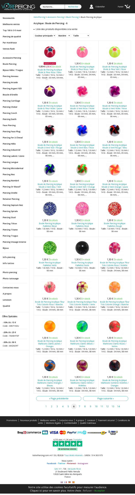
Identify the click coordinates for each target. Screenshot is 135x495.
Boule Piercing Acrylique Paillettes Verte (50, 264)
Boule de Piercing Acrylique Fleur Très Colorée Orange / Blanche (114, 303)
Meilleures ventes (11, 24)
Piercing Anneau (10, 76)
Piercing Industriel (11, 150)
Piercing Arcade (10, 82)
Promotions (11, 420)
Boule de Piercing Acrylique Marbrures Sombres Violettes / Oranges (114, 383)
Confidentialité (70, 423)
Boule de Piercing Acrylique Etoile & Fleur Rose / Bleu (50, 71)
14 (118, 406)
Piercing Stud (9, 217)
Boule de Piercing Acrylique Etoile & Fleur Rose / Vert (82, 68)
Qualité (6, 306)
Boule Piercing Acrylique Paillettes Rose (82, 224)
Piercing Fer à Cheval (13, 137)
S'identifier (100, 6)
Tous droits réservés (73, 455)
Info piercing (9, 257)
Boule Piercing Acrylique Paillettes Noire (82, 264)
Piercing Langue (10, 162)
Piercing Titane (10, 229)
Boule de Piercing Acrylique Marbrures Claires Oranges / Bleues (49, 383)
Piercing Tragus (10, 235)
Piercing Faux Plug (11, 131)
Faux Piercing (9, 125)
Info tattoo (8, 263)
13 (113, 406)
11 (101, 406)
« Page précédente (58, 398)
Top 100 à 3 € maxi (12, 30)
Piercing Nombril (11, 180)
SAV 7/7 (57, 469)
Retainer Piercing (11, 199)
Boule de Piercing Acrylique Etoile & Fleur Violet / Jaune (50, 107)
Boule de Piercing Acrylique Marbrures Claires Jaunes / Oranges (50, 344)
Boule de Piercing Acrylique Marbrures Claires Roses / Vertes (114, 344)
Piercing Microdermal (13, 168)
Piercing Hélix (9, 143)
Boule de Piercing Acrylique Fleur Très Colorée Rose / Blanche (49, 303)
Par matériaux (10, 42)
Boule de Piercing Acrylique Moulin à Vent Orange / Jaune (114, 185)
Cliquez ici (36, 490)
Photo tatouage (11, 278)
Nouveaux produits (28, 420)
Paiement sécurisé (106, 420)
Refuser (87, 490)
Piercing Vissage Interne (14, 242)
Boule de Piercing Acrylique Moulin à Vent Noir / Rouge (50, 146)
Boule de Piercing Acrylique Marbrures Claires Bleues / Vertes (82, 344)
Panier (120, 6)
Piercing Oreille (10, 193)
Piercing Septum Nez (13, 205)
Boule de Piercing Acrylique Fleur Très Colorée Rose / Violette (114, 264)
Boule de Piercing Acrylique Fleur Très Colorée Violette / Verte (82, 303)
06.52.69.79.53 (74, 469)
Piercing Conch (10, 113)
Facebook (51, 463)
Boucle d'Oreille (10, 94)
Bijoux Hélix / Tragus (13, 70)
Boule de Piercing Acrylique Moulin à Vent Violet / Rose (114, 107)
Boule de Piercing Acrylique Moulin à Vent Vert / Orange (82, 185)
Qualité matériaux (88, 423)
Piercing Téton (10, 223)
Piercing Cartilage (11, 100)
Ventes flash (9, 48)
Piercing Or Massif (11, 186)
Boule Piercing (9, 64)
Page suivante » (105, 398)
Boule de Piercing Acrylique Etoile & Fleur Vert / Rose (114, 68)
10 (96, 406)
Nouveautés (8, 18)
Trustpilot (77, 439)
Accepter (99, 490)
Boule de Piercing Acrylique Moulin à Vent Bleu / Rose (82, 146)
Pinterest (71, 463)
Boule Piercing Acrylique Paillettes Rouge (114, 224)
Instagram (83, 463)
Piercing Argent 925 (12, 88)
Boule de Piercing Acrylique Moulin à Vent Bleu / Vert (50, 185)
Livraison (7, 299)
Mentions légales (53, 423)
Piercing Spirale (10, 211)
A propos (7, 293)
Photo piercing (10, 272)
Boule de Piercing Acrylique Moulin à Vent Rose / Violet (82, 107)
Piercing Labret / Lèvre (13, 156)
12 (107, 406)
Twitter (61, 463)
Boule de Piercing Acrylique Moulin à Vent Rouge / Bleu (114, 146)
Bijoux (6, 248)
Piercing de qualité (12, 36)
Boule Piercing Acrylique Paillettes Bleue (50, 224)
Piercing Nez (9, 174)
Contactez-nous (11, 287)
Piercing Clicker (10, 107)
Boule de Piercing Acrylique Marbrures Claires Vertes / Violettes (82, 383)
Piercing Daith (9, 119)
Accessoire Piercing (12, 57)
